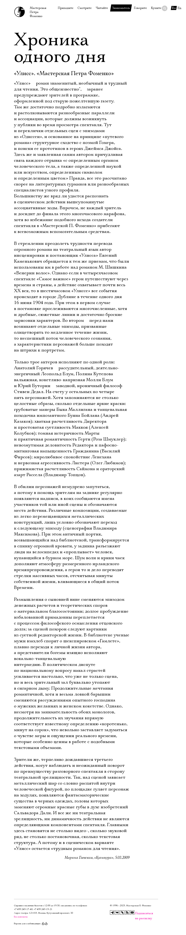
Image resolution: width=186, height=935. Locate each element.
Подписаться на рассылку (137, 913)
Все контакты (21, 916)
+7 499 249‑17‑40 (23, 909)
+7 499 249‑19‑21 (43, 909)
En (179, 8)
